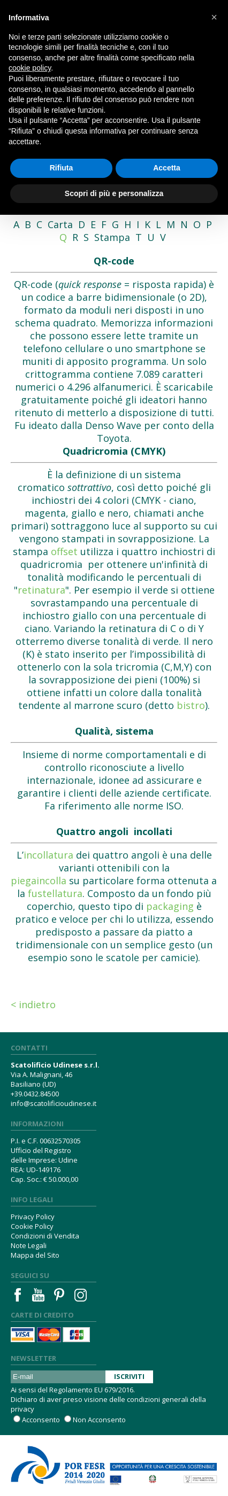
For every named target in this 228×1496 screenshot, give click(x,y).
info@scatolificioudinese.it (53, 1103)
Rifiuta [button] (61, 167)
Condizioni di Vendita (45, 1236)
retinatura (41, 589)
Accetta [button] (166, 167)
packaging (170, 906)
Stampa (112, 237)
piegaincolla (38, 880)
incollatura (48, 854)
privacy (22, 1409)
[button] (214, 17)
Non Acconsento (99, 1419)
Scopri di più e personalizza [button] (114, 193)
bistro (191, 705)
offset (64, 551)
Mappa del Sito (35, 1255)
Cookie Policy (32, 1226)
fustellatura (55, 893)
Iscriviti (129, 1376)
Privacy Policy (33, 1216)
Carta (60, 224)
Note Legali (29, 1245)
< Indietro (33, 1004)
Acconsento (41, 1419)
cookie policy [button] (30, 68)
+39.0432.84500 (35, 1093)
